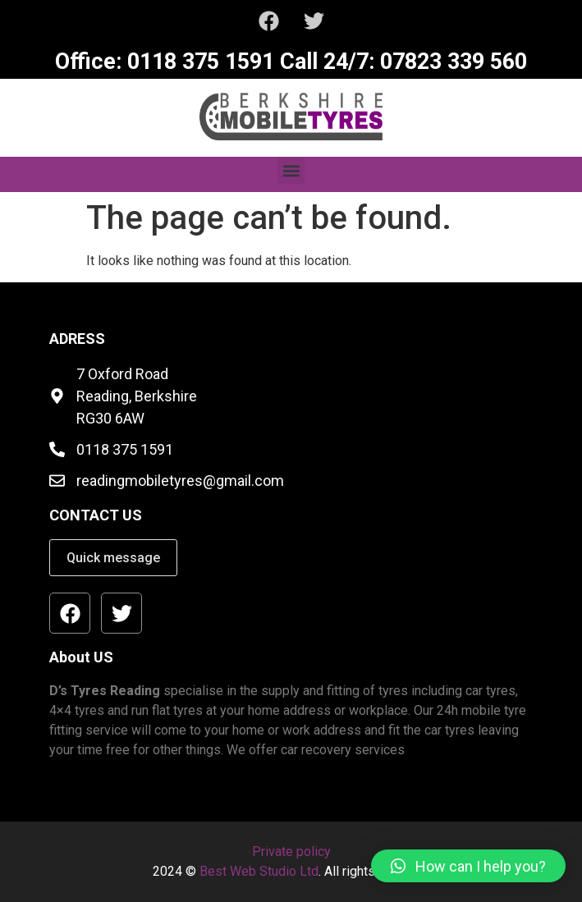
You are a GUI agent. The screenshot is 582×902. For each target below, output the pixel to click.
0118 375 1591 (197, 61)
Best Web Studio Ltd (258, 871)
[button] (291, 170)
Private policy (291, 851)
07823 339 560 (450, 61)
